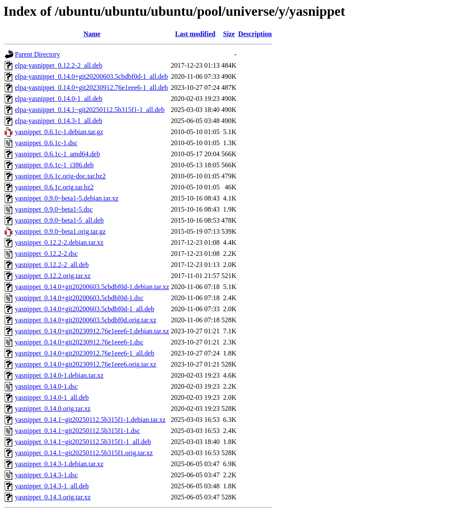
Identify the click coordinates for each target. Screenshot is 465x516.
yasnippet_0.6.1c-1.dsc (46, 142)
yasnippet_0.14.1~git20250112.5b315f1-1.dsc (77, 430)
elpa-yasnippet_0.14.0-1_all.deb (58, 98)
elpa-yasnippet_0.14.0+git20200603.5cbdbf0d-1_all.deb (91, 76)
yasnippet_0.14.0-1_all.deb (52, 397)
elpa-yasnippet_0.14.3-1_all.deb (58, 120)
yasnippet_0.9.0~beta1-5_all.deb (59, 220)
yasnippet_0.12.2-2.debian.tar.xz (59, 242)
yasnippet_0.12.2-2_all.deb (52, 264)
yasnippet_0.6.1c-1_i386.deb (54, 165)
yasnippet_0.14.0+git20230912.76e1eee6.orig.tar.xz (85, 364)
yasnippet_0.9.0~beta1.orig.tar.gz (60, 231)
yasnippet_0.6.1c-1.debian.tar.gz (59, 131)
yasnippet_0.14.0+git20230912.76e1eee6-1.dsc (79, 342)
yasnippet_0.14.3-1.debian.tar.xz (59, 463)
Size (229, 33)
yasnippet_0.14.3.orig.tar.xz (53, 497)
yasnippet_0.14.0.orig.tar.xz (53, 408)
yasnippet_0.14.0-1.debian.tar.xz (59, 375)
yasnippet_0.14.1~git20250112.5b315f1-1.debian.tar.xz (90, 419)
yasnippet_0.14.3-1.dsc (46, 475)
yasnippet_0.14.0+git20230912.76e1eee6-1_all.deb (84, 353)
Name (91, 33)
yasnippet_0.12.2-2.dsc (46, 253)
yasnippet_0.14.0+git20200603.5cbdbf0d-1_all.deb (84, 308)
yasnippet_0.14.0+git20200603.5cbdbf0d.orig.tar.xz (85, 320)
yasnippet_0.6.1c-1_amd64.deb (57, 154)
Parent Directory (37, 54)
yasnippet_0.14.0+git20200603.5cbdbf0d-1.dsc (79, 297)
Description (255, 33)
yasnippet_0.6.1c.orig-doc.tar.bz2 (60, 176)
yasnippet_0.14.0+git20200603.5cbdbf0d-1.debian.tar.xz (92, 286)
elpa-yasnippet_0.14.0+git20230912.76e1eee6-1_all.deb (91, 87)
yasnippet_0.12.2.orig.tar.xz (53, 275)
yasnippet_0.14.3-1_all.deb (52, 486)
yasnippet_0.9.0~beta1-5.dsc (54, 209)
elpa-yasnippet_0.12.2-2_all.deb (58, 65)
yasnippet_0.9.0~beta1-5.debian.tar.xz (67, 198)
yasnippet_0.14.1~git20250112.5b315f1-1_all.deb (83, 441)
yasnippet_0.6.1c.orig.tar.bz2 (54, 187)
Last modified (195, 33)
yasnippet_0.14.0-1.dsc (46, 386)
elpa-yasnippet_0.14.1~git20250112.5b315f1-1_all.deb (89, 109)
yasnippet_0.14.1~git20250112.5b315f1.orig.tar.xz (84, 452)
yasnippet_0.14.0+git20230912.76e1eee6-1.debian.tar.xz (92, 331)
